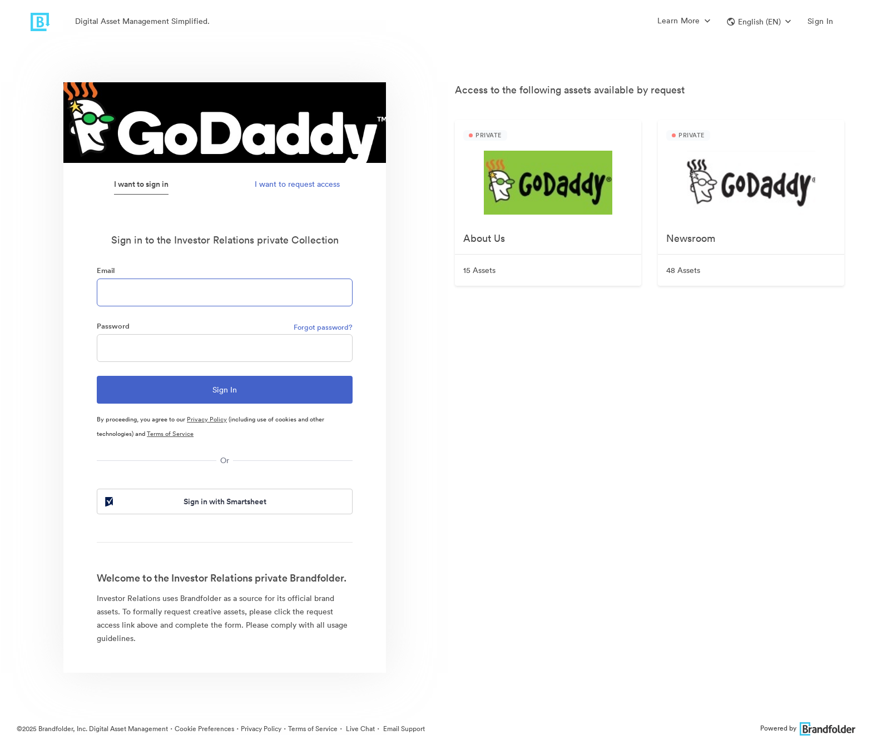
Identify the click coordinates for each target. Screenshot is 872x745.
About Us (484, 238)
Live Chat (359, 728)
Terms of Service (170, 433)
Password (113, 326)
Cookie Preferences (204, 728)
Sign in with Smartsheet (184, 501)
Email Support (403, 728)
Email (106, 270)
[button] (759, 21)
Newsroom (690, 238)
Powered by (807, 728)
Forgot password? (323, 327)
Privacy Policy (207, 419)
